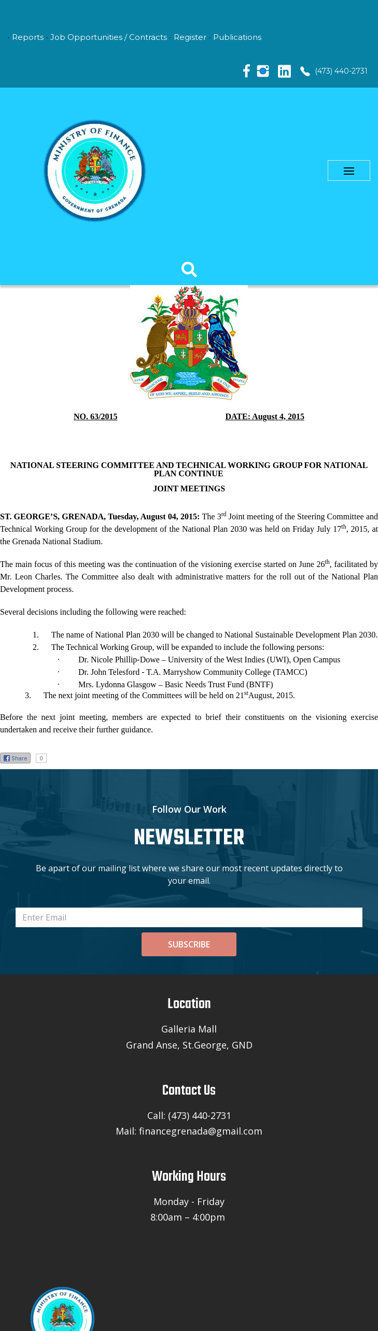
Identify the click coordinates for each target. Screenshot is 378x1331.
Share (15, 756)
